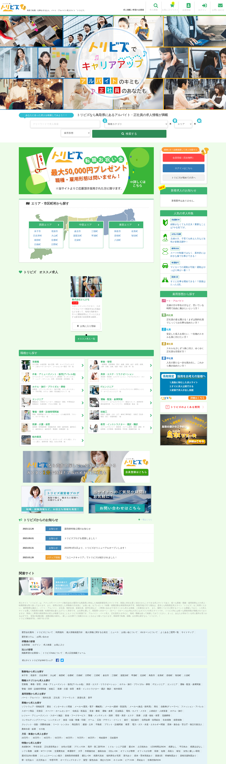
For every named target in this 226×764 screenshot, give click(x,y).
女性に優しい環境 (191, 744)
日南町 (37, 232)
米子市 (37, 221)
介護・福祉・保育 (151, 708)
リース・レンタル (61, 717)
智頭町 (134, 225)
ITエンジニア (159, 677)
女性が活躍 (66, 739)
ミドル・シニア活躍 (117, 739)
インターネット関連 (63, 699)
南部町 (37, 228)
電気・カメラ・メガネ (136, 704)
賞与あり (127, 748)
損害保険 (178, 713)
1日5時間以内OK (158, 739)
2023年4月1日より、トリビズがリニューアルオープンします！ (95, 541)
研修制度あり (171, 748)
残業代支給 (99, 748)
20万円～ (26, 731)
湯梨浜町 (77, 225)
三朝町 (94, 221)
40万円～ (48, 731)
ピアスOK (129, 753)
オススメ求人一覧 (86, 331)
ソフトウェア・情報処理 (33, 699)
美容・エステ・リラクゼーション (101, 677)
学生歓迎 (37, 739)
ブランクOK (79, 739)
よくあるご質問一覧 (169, 625)
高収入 (171, 744)
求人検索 (47, 638)
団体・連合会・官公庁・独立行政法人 (184, 717)
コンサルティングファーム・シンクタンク (41, 713)
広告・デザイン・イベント (109, 713)
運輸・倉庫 (107, 704)
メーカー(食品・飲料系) (140, 699)
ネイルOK (117, 753)
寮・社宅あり (28, 753)
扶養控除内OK (154, 753)
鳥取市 (117, 221)
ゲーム (91, 713)
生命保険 (167, 713)
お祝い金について (129, 625)
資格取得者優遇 (72, 748)
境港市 (54, 221)
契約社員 (47, 691)
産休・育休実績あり (143, 748)
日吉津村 (37, 225)
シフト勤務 (27, 744)
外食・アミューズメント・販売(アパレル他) (63, 677)
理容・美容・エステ (124, 708)
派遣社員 (81, 691)
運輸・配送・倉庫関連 (190, 677)
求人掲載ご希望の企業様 (133, 10)
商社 (156, 699)
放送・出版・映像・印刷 (74, 713)
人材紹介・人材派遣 (158, 704)
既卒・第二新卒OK (96, 739)
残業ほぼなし (196, 739)
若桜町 (117, 225)
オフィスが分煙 (144, 744)
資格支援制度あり (188, 748)
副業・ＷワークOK (43, 744)
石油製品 (119, 704)
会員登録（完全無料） (184, 148)
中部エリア (85, 215)
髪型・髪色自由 (90, 753)
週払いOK (86, 748)
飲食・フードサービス (75, 708)
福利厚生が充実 (113, 748)
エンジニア (172, 677)
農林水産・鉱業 (29, 722)
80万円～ (92, 731)
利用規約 (60, 625)
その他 (42, 722)
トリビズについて (45, 625)
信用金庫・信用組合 (151, 713)
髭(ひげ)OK (105, 753)
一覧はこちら (146, 512)
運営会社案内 (28, 625)
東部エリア (125, 215)
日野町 (54, 232)
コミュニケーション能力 (51, 748)
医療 (138, 708)
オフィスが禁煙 (127, 744)
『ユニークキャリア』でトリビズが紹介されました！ (90, 550)
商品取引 (76, 717)
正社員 (57, 691)
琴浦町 (94, 225)
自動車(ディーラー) (169, 699)
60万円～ (70, 731)
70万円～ (81, 731)
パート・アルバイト (31, 691)
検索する (191, 123)
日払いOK (113, 744)
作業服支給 (90, 744)
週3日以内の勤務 (29, 748)
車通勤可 (71, 744)
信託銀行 (135, 713)
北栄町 (77, 228)
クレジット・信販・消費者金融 (36, 717)
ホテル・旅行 (176, 704)
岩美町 (134, 221)
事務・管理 (35, 677)
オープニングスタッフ (70, 753)
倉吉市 (77, 221)
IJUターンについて (149, 625)
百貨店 (40, 704)
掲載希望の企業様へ (31, 646)
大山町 (54, 225)
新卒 (90, 691)
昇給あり (141, 753)
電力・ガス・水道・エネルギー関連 (148, 717)
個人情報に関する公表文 (96, 625)
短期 (163, 744)
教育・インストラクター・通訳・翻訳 (94, 682)
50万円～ (59, 731)
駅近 (179, 744)
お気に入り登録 (88, 315)
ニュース (114, 625)
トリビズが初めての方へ (184, 168)
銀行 (126, 713)
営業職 (25, 677)
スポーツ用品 (28, 704)
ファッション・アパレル (192, 699)
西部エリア (45, 215)
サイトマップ (187, 625)
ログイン (36, 638)
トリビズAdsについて (52, 646)
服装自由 (102, 744)
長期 (156, 744)
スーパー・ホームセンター (57, 704)
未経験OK (26, 739)
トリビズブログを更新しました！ (80, 531)
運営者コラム (28, 630)
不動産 (99, 717)
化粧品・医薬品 (80, 704)
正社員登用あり (51, 739)
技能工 (52, 682)
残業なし (173, 739)
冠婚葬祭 (166, 708)
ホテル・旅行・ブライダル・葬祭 (134, 677)
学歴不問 (53, 753)
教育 (127, 717)
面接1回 (158, 748)
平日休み (183, 739)
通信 (49, 699)
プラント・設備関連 (113, 717)
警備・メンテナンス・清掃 (100, 708)
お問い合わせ (43, 630)
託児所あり (42, 753)
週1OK (132, 739)
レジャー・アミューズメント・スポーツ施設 (42, 708)
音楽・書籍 (94, 704)
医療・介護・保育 (66, 682)
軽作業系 (118, 682)
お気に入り (59, 638)
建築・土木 (88, 717)
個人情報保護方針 (74, 625)
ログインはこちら (183, 158)
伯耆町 (54, 228)
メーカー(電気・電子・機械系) (88, 699)
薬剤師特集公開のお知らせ (77, 521)
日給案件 (114, 731)
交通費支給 (59, 744)
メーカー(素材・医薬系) (116, 699)
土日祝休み (142, 739)
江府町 (37, 236)
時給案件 (103, 731)
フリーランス (68, 691)
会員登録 (26, 638)
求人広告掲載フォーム (75, 646)
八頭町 (117, 228)
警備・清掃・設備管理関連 (34, 682)
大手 (80, 744)
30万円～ (37, 731)
